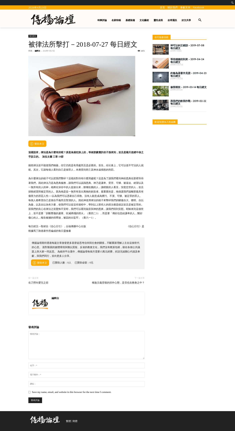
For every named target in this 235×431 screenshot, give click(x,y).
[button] (200, 20)
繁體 (68, 421)
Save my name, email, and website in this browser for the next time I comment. (71, 392)
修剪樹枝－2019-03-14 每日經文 (188, 87)
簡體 (74, 421)
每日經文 (32, 36)
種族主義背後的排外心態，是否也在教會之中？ (118, 282)
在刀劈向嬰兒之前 (38, 282)
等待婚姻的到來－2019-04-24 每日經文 (187, 61)
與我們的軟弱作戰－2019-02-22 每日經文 (188, 102)
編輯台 (37, 51)
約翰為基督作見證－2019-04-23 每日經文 (188, 75)
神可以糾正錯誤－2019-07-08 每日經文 (187, 47)
